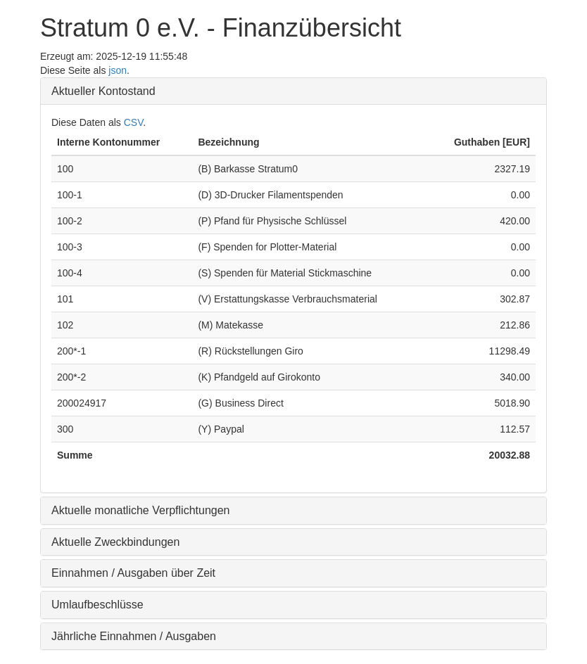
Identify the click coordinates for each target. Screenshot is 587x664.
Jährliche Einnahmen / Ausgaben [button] (133, 636)
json (117, 70)
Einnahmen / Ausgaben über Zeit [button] (133, 573)
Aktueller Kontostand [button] (103, 91)
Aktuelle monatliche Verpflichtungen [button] (140, 510)
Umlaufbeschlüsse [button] (97, 605)
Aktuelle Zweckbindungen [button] (115, 542)
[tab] (293, 91)
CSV (134, 122)
